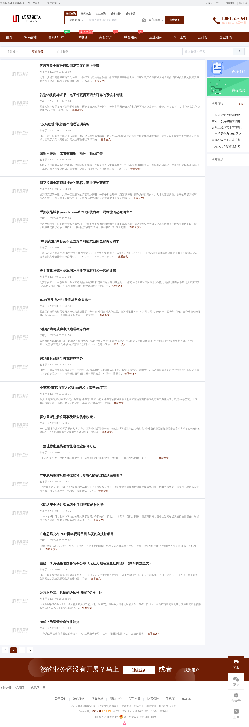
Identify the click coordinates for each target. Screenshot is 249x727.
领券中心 (230, 3)
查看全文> (100, 81)
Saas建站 (30, 37)
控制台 (243, 3)
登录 (207, 3)
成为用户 (191, 670)
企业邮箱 (226, 37)
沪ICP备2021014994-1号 (106, 717)
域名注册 (116, 13)
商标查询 (71, 13)
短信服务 (79, 698)
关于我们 (60, 698)
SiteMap (186, 698)
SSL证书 (180, 37)
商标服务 (37, 51)
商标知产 (105, 37)
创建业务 (138, 670)
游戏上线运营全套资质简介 (229, 127)
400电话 (82, 37)
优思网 (19, 687)
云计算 (203, 37)
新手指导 (134, 698)
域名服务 (130, 37)
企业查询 (101, 13)
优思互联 (96, 711)
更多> (241, 103)
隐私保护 (153, 698)
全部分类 (156, 20)
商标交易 (86, 13)
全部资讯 (12, 51)
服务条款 (97, 698)
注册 (218, 3)
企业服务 (155, 37)
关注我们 (54, 3)
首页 (9, 37)
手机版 (170, 698)
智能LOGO (56, 37)
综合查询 (76, 20)
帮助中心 (116, 698)
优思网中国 (38, 687)
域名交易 (130, 13)
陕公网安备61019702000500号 (137, 717)
